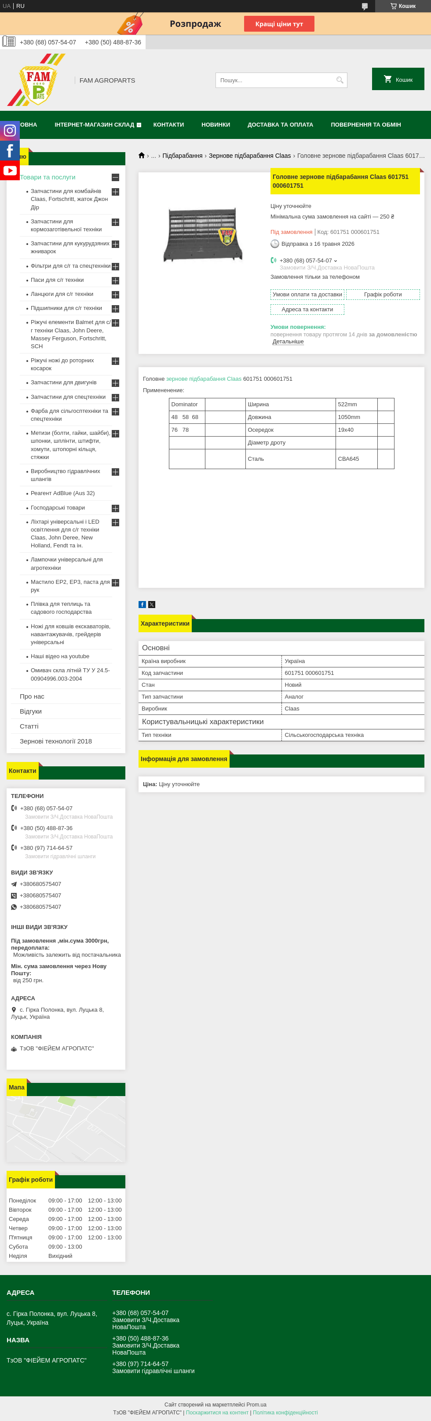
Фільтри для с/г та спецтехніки (71, 265)
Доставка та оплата (280, 124)
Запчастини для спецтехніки (68, 397)
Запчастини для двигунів (64, 382)
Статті (29, 726)
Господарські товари (58, 507)
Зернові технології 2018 (56, 741)
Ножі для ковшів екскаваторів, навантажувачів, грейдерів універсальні (70, 634)
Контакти (168, 124)
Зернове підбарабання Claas (250, 155)
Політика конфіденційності (285, 1413)
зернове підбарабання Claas (203, 378)
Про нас (32, 696)
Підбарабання (183, 155)
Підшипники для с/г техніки (66, 308)
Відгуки (31, 711)
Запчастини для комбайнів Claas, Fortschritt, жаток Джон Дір (69, 199)
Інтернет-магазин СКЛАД (94, 124)
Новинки (215, 124)
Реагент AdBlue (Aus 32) (63, 493)
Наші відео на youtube (60, 656)
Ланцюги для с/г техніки (62, 294)
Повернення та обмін (366, 124)
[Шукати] (339, 80)
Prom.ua (257, 1405)
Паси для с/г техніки (57, 280)
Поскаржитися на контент (217, 1413)
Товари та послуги (48, 177)
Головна (23, 124)
